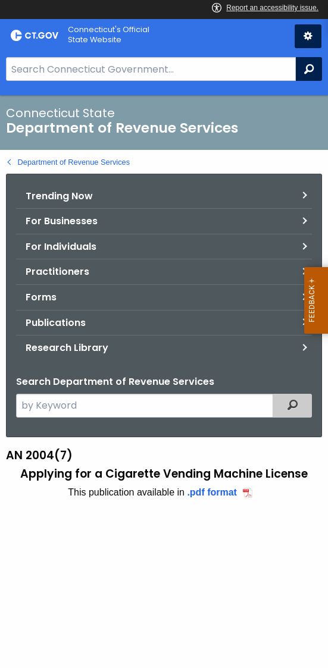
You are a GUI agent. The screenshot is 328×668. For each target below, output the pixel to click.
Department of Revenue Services (74, 162)
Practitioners (57, 271)
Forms (41, 297)
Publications (56, 323)
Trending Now (59, 196)
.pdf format (212, 492)
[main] (164, 381)
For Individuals (61, 246)
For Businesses (62, 221)
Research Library (67, 348)
